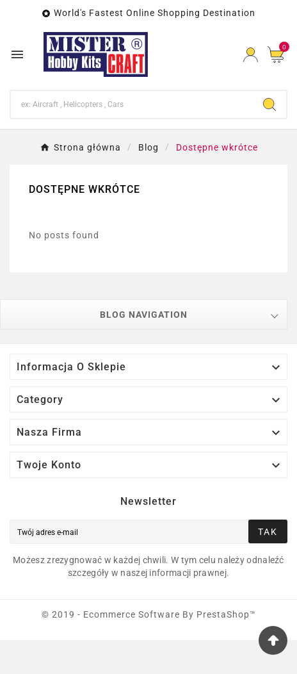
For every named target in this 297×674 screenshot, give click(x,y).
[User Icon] (250, 54)
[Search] (132, 104)
